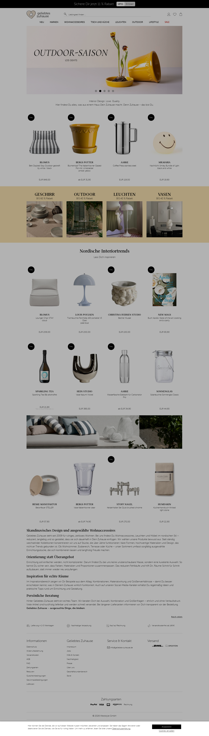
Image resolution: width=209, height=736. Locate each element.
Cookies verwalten (166, 731)
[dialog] (104, 728)
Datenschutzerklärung (121, 729)
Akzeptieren (167, 727)
